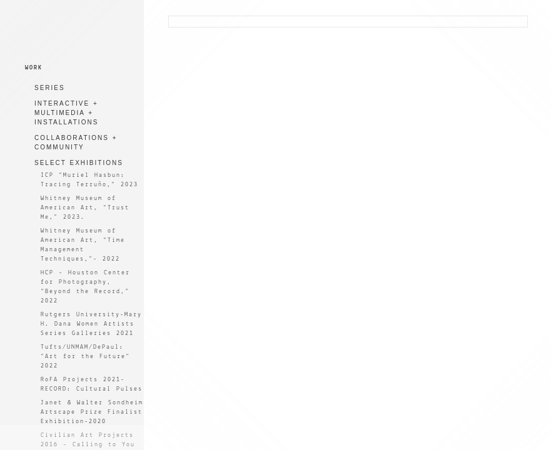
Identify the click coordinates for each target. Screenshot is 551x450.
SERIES (49, 87)
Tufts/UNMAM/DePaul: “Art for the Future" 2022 (85, 356)
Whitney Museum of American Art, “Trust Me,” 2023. (85, 208)
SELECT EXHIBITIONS (78, 162)
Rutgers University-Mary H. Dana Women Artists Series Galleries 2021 (91, 324)
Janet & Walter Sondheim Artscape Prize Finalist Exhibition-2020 (92, 412)
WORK (34, 67)
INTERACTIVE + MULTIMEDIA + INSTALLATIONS (66, 113)
